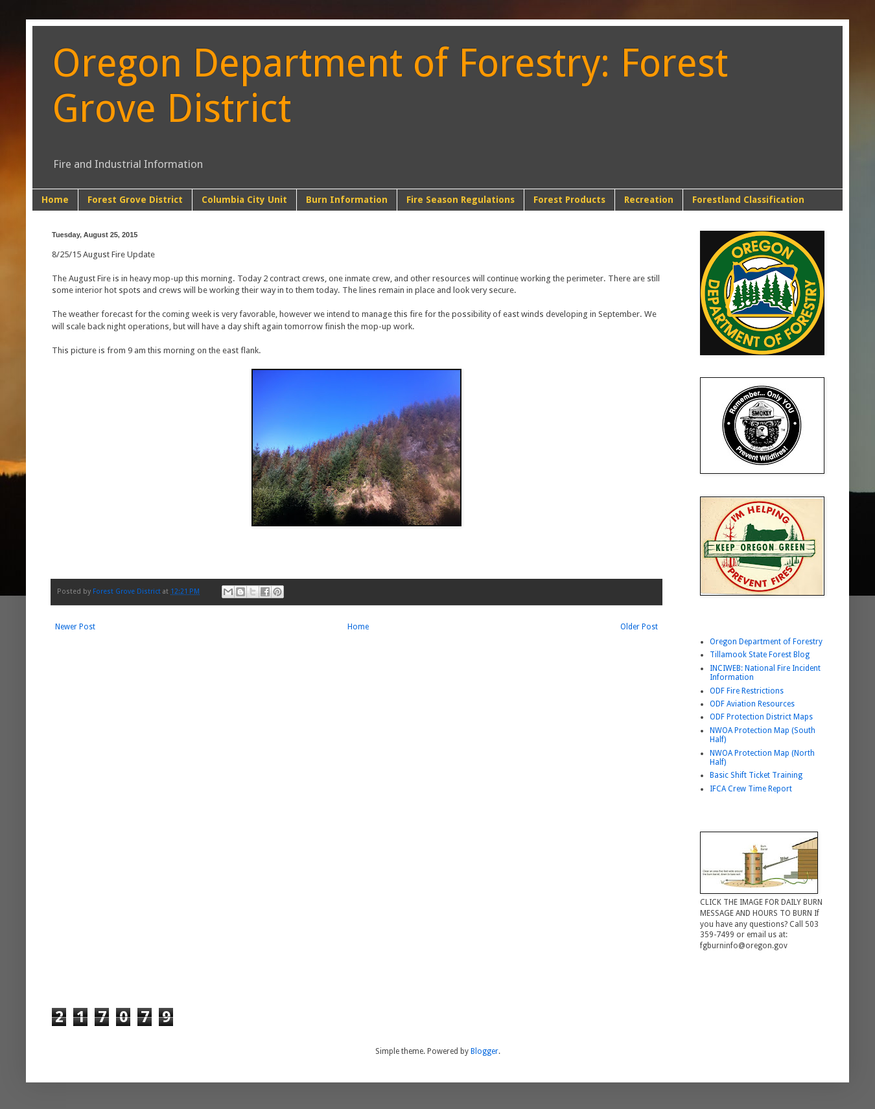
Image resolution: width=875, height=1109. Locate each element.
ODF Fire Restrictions (747, 690)
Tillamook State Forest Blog (760, 654)
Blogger (484, 1051)
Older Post (639, 626)
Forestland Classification (748, 199)
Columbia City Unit (244, 199)
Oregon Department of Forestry (766, 641)
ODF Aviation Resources (752, 703)
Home (55, 199)
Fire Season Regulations (460, 199)
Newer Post (75, 626)
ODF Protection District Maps (761, 716)
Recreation (648, 199)
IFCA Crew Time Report (751, 788)
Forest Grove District (135, 199)
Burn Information (347, 199)
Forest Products (569, 199)
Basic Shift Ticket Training (756, 775)
